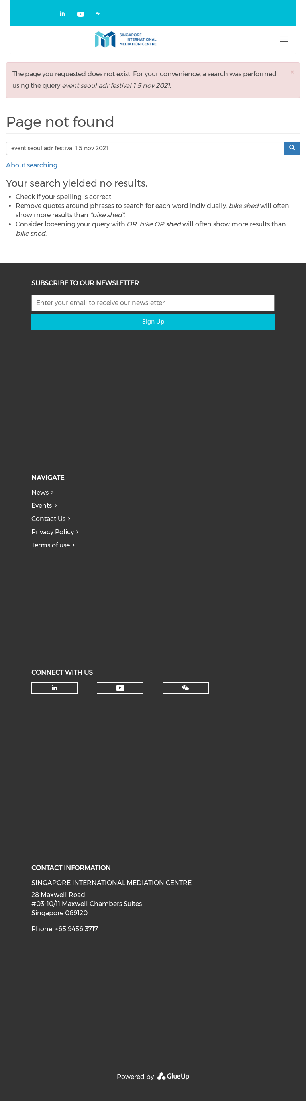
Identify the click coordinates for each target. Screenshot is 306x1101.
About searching (31, 165)
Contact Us (48, 519)
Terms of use (50, 545)
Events (41, 505)
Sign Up (153, 321)
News (40, 492)
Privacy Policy (52, 532)
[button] (292, 72)
